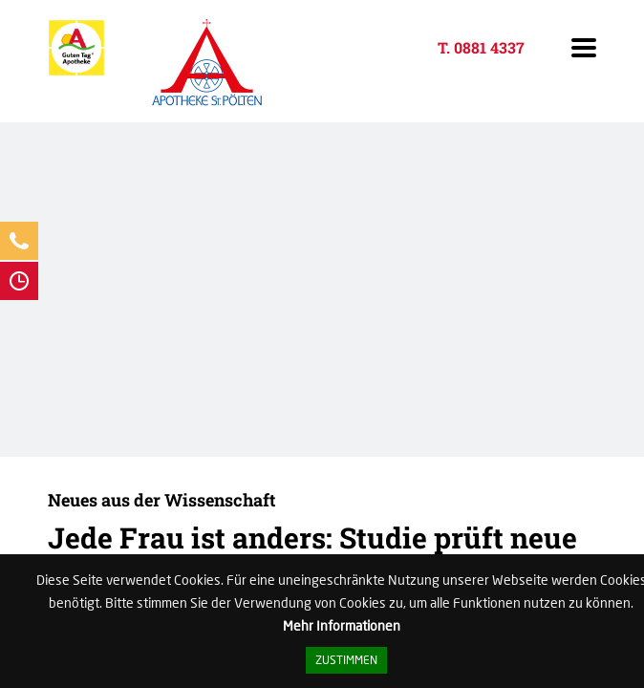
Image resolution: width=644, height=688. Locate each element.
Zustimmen (346, 660)
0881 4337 (489, 47)
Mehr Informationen (341, 626)
